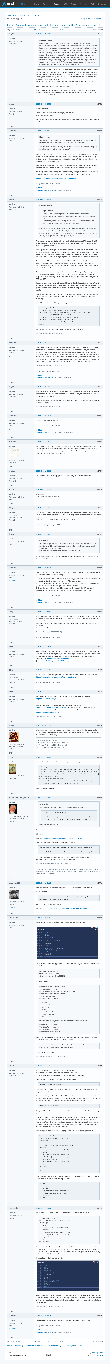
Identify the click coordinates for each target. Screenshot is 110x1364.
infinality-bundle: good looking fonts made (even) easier (73, 25)
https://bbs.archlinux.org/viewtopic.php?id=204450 (69, 908)
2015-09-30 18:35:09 (43, 670)
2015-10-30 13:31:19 (43, 883)
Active (90, 19)
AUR (92, 4)
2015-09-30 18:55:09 (43, 692)
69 (30, 30)
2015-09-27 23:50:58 (43, 534)
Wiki (66, 4)
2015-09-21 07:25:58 (43, 104)
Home (36, 4)
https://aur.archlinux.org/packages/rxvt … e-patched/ (56, 677)
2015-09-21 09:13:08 (43, 131)
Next (61, 30)
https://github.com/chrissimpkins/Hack (51, 707)
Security (83, 4)
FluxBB (100, 1356)
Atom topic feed (97, 1353)
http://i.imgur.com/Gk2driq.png (47, 712)
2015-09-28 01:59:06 (43, 567)
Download (102, 4)
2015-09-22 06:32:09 (43, 387)
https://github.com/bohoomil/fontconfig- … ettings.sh (56, 178)
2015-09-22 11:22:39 (43, 471)
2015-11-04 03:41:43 (43, 918)
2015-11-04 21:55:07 (43, 1208)
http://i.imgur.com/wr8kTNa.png (57, 661)
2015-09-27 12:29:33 (43, 508)
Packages (47, 4)
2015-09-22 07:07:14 (43, 416)
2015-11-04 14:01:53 (43, 1066)
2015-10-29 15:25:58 (43, 798)
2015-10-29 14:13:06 (43, 757)
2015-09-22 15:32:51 (43, 489)
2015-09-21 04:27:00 (43, 34)
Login (37, 15)
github (39, 188)
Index (9, 15)
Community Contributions (29, 25)
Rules (15, 15)
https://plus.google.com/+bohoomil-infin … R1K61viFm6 (61, 838)
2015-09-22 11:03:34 (43, 441)
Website (13, 144)
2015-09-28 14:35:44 (43, 611)
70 (35, 30)
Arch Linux (13, 3)
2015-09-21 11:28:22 (43, 199)
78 (56, 30)
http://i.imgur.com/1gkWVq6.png (59, 658)
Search (22, 15)
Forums (57, 4)
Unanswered (97, 19)
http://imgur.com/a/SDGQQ (46, 699)
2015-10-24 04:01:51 (43, 725)
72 (43, 30)
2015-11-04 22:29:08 (43, 1315)
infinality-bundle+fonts (45, 190)
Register (30, 15)
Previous (16, 30)
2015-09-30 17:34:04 (43, 647)
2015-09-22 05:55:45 (43, 343)
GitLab (74, 4)
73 (48, 30)
